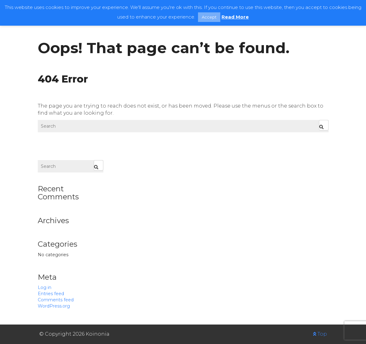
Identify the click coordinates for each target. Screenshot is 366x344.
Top (320, 334)
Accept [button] (209, 17)
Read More (235, 17)
